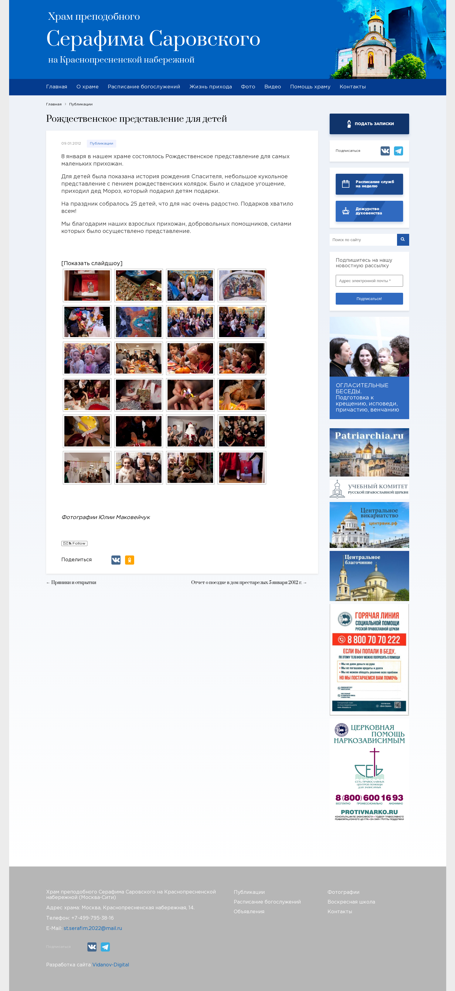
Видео (272, 87)
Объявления (249, 912)
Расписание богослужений (144, 87)
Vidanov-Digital (110, 965)
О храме (87, 87)
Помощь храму (310, 87)
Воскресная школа (351, 902)
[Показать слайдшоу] (92, 263)
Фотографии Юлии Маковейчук (105, 517)
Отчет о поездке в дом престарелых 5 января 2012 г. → (249, 583)
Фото (248, 87)
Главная (56, 87)
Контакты (353, 87)
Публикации (101, 143)
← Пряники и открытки (71, 583)
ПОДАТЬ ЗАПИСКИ (374, 123)
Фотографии (343, 892)
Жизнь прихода (210, 87)
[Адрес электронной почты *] (369, 281)
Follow (74, 544)
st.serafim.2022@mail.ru (93, 928)
